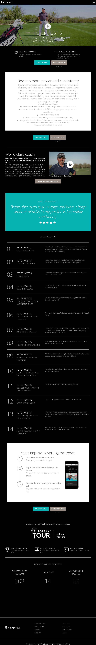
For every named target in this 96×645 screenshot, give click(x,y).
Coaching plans (40, 624)
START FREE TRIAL (42, 62)
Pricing (37, 629)
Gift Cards (66, 627)
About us (38, 633)
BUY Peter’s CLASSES (59, 62)
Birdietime (7, 2)
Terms (65, 633)
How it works (39, 627)
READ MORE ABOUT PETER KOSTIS (48, 181)
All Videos (66, 624)
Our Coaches (67, 629)
